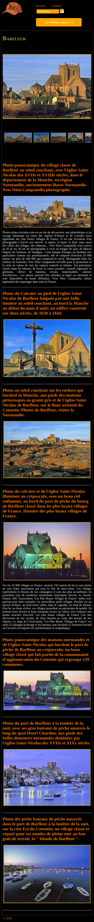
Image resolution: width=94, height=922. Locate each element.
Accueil (40, 5)
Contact (56, 5)
